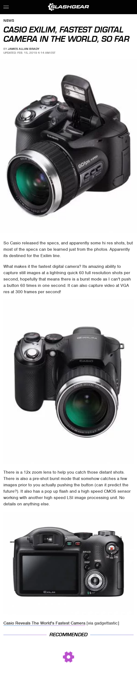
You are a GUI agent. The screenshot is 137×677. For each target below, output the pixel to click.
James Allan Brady (23, 49)
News (8, 20)
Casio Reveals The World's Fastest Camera (44, 623)
